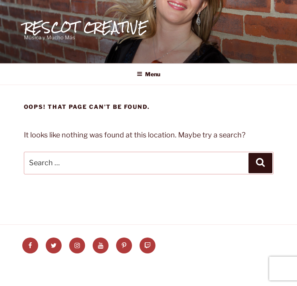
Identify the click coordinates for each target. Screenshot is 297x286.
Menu (148, 74)
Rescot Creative (86, 27)
